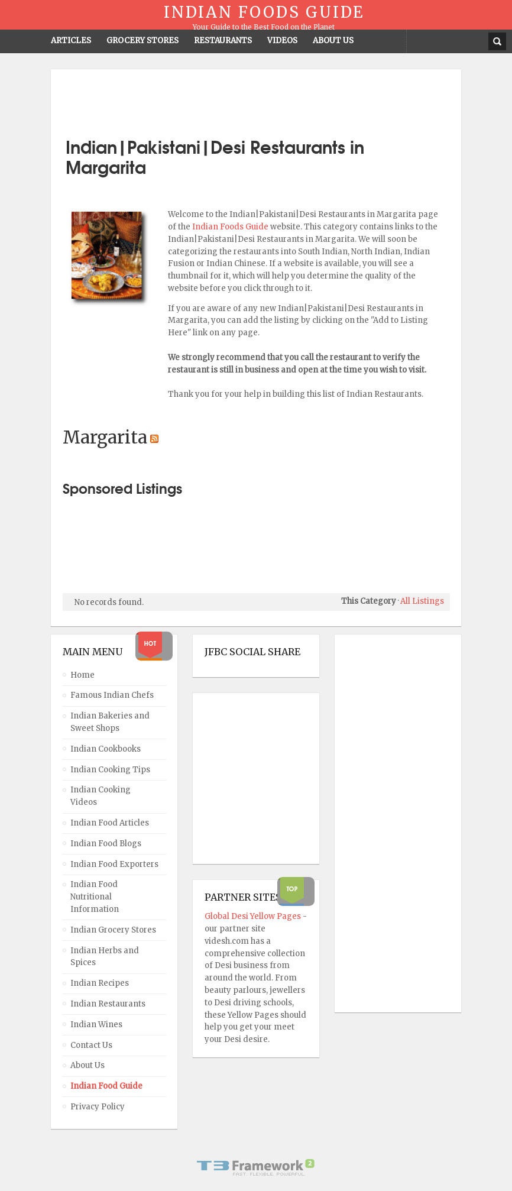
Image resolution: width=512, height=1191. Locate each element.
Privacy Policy (97, 1107)
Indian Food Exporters (114, 864)
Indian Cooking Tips (110, 770)
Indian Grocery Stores (113, 930)
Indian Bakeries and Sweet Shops (110, 722)
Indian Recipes (99, 983)
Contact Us (91, 1045)
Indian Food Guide (106, 1086)
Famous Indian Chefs (112, 695)
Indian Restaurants (107, 1004)
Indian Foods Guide (231, 227)
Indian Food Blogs (105, 844)
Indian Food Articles (109, 823)
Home (82, 675)
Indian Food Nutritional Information (94, 896)
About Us (87, 1065)
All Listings (422, 601)
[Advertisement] (256, 98)
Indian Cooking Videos (100, 796)
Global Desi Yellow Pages (254, 916)
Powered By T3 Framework (256, 1167)
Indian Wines (96, 1025)
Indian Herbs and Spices (104, 957)
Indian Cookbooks (105, 749)
